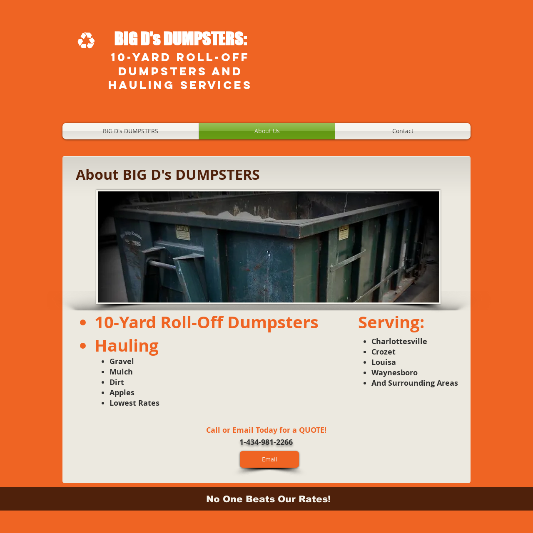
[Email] (269, 459)
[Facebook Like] (323, 443)
